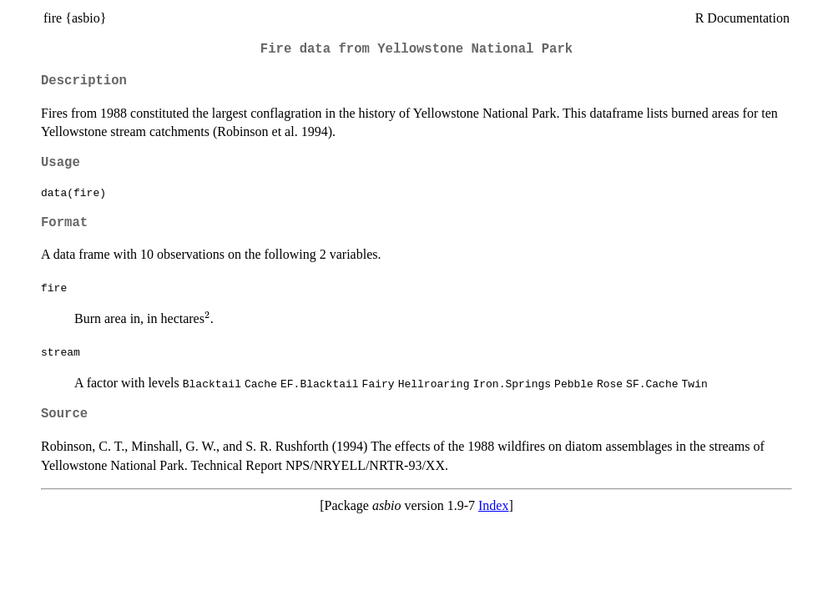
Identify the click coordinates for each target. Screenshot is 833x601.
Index (493, 505)
